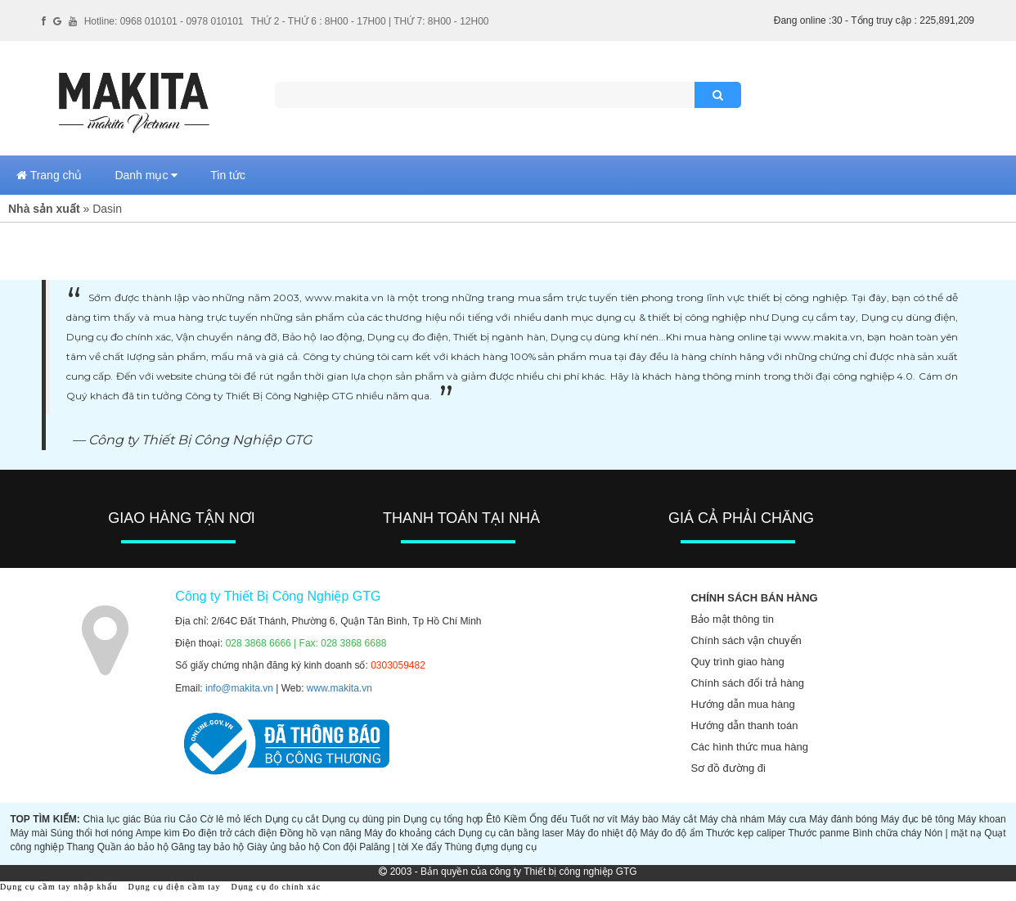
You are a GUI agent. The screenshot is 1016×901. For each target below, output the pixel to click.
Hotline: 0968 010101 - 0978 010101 (164, 21)
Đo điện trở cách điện (229, 833)
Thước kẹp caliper (745, 833)
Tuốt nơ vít (594, 819)
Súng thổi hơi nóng (91, 833)
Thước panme (818, 833)
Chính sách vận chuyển (745, 640)
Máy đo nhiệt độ (601, 833)
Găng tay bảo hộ (207, 847)
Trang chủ (49, 175)
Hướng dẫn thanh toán (744, 725)
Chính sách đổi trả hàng (747, 683)
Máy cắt (679, 819)
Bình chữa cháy (886, 833)
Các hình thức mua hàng (748, 747)
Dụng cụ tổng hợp (443, 819)
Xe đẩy (427, 847)
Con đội (339, 847)
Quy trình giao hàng (737, 661)
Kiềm (515, 819)
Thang (80, 847)
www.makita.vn (339, 688)
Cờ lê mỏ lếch (231, 819)
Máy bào (640, 819)
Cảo (188, 819)
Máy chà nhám (732, 819)
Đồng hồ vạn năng (321, 833)
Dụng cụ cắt (292, 819)
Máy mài (28, 833)
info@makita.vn (239, 688)
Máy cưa (786, 819)
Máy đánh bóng (843, 819)
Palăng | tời (383, 847)
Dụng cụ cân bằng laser (510, 833)
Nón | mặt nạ (953, 833)
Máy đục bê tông (918, 819)
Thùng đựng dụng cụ (491, 847)
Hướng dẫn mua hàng (742, 704)
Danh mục (146, 175)
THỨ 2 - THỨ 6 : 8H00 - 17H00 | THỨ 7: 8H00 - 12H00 (369, 21)
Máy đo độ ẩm (671, 833)
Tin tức (227, 175)
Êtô (493, 819)
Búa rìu (160, 819)
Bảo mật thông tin (731, 619)
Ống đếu (548, 819)
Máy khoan (981, 819)
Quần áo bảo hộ (133, 847)
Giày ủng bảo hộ (283, 847)
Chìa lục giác (111, 819)
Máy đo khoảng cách (410, 833)
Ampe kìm (158, 833)
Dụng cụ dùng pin (360, 819)
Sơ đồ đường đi (728, 768)
